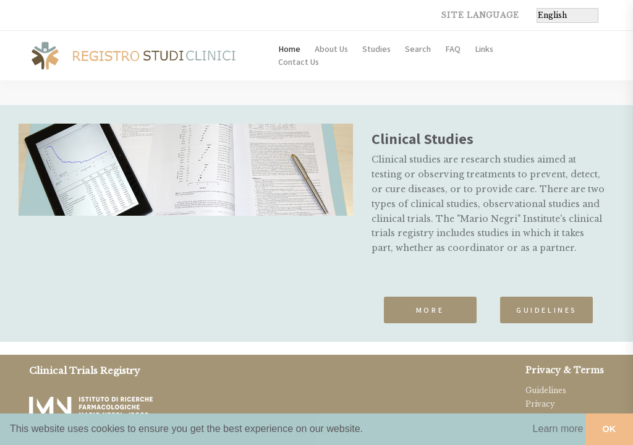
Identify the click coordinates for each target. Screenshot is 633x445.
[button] (557, 429)
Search (418, 48)
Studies (376, 48)
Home (289, 48)
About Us (331, 48)
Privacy (540, 404)
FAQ (453, 48)
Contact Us (298, 61)
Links (484, 48)
